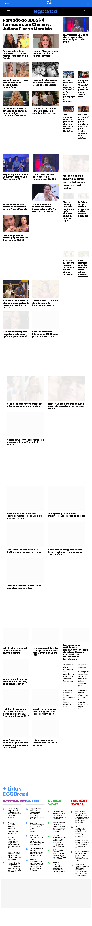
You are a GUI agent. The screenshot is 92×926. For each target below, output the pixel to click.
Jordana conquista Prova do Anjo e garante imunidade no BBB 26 (45, 316)
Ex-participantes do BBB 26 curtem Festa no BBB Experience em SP (15, 189)
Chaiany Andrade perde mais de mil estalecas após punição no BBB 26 (15, 347)
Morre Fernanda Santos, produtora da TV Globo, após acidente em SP (15, 694)
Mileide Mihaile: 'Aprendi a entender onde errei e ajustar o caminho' (16, 663)
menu (7, 3)
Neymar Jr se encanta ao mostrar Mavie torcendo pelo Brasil (24, 600)
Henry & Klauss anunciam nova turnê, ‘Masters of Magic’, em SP (82, 857)
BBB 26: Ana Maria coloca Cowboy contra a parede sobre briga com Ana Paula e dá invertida (82, 830)
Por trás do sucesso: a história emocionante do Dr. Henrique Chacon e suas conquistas (68, 712)
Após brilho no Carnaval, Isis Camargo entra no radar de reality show (45, 724)
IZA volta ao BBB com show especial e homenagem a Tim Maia (75, 38)
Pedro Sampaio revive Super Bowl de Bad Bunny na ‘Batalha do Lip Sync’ (82, 869)
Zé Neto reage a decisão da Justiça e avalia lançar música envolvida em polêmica (59, 840)
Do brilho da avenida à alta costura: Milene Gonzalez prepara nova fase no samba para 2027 (16, 725)
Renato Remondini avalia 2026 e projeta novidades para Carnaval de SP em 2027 (45, 664)
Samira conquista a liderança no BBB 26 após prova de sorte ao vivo (45, 347)
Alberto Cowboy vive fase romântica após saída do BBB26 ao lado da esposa (68, 224)
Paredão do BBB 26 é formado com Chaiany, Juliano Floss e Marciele (30, 31)
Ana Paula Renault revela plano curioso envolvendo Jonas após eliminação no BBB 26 (16, 317)
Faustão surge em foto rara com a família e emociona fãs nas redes (44, 123)
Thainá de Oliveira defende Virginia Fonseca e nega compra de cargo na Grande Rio (15, 756)
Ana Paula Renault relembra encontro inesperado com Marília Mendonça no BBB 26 (44, 221)
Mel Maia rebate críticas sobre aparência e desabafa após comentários (15, 96)
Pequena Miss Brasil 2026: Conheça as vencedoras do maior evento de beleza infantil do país (83, 688)
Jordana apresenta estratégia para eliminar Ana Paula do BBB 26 (15, 250)
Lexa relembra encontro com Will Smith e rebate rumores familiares (83, 281)
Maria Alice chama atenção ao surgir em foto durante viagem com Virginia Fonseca (83, 712)
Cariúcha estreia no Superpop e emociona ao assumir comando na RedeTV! (81, 844)
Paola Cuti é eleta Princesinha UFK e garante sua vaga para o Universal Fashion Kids (68, 686)
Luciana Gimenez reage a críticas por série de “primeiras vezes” (45, 66)
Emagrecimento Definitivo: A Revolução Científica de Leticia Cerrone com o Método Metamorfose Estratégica (75, 665)
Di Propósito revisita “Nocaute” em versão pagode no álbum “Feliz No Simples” (83, 88)
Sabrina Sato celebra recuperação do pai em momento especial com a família (15, 67)
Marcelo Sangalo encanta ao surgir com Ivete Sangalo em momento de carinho (74, 195)
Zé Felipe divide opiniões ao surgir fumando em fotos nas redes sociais (44, 95)
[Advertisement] (31, 149)
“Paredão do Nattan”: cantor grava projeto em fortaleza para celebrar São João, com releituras (83, 126)
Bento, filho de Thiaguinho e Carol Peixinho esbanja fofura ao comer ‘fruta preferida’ (65, 565)
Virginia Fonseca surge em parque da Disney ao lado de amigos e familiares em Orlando (15, 125)
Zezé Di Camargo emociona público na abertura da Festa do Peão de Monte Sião (68, 123)
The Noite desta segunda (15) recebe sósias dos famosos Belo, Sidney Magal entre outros (82, 883)
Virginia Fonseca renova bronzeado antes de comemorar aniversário (24, 418)
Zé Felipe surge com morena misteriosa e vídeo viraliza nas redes (83, 222)
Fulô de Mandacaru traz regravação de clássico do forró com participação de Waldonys (68, 91)
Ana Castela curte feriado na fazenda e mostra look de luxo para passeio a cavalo (24, 528)
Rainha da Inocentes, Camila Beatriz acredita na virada (44, 755)
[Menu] (8, 11)
